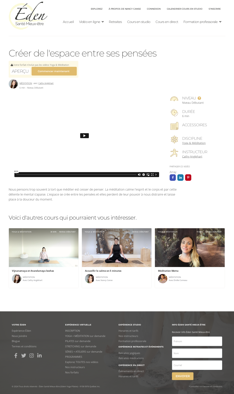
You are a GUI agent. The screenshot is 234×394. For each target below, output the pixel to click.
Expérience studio (130, 323)
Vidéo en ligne (91, 22)
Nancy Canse (107, 278)
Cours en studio (138, 22)
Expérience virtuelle (78, 323)
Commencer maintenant (53, 70)
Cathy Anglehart (46, 81)
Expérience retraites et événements (141, 345)
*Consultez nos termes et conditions (205, 385)
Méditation (26, 81)
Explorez (96, 8)
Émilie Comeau (180, 278)
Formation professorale (202, 22)
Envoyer (183, 374)
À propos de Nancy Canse (125, 8)
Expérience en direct (132, 364)
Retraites (115, 22)
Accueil (68, 22)
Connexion (153, 8)
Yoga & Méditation (194, 141)
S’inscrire (215, 8)
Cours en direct (167, 22)
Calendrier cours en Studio (184, 8)
